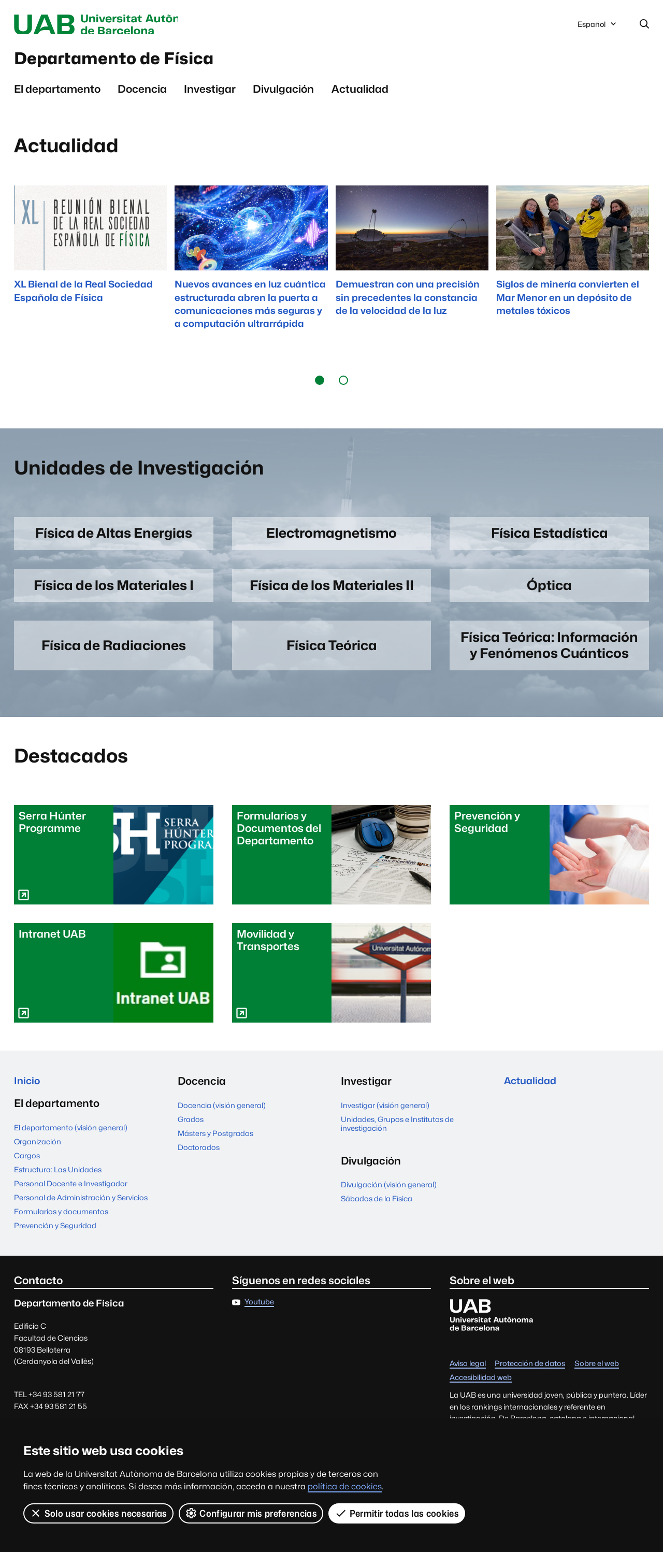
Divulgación (283, 93)
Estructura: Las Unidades (221, 1155)
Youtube (259, 1312)
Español (597, 27)
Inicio (27, 1089)
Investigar (210, 93)
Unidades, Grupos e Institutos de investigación (397, 1230)
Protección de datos (530, 1373)
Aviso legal (468, 1373)
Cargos (191, 1141)
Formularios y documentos (225, 1197)
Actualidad (360, 93)
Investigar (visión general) (385, 1212)
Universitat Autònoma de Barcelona (112, 25)
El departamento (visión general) (234, 1113)
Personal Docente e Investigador (234, 1169)
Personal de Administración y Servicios (244, 1183)
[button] (320, 385)
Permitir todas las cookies (397, 1513)
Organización (201, 1127)
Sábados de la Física (539, 1127)
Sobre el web (596, 1373)
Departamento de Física (130, 61)
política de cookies (345, 1486)
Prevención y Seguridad (219, 1211)
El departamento (57, 93)
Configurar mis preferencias (251, 1513)
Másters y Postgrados (378, 1141)
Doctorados (362, 1155)
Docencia (142, 93)
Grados (354, 1127)
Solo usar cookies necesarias (98, 1513)
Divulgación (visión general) (552, 1113)
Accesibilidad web (481, 1387)
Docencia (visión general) (385, 1113)
